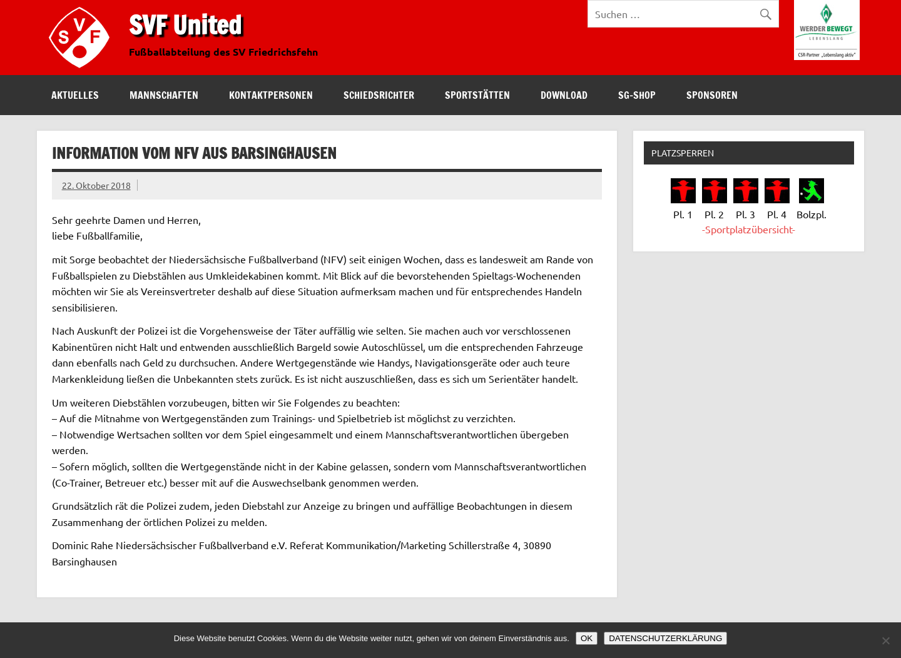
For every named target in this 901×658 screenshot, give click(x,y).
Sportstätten (477, 95)
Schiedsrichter (379, 95)
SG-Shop (637, 95)
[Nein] (885, 640)
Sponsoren (712, 95)
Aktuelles (75, 95)
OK (587, 638)
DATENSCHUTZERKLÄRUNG (665, 638)
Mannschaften (164, 95)
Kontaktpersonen (271, 95)
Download (564, 95)
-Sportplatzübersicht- (748, 229)
